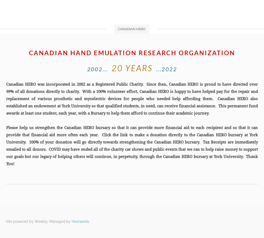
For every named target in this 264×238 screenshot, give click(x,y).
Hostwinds (80, 221)
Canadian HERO (131, 29)
